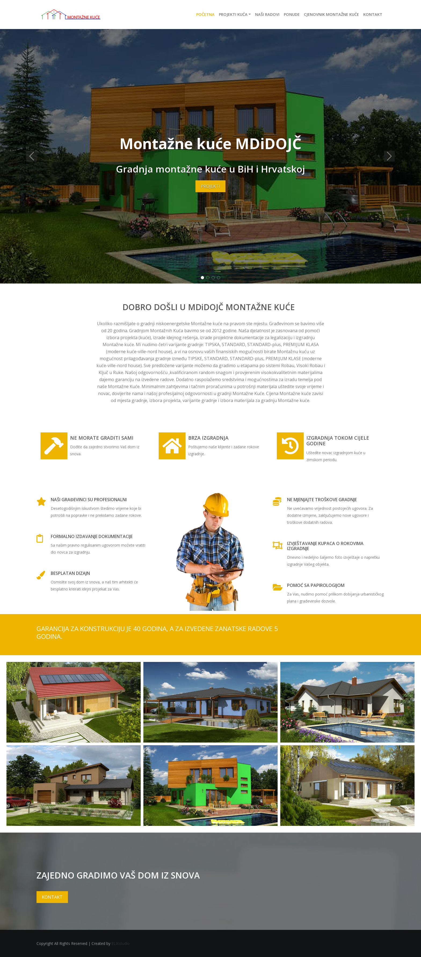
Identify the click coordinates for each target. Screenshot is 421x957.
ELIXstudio (120, 943)
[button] (31, 156)
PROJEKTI (210, 186)
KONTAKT (52, 897)
